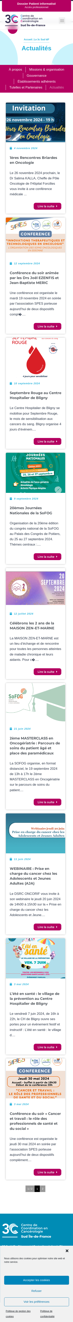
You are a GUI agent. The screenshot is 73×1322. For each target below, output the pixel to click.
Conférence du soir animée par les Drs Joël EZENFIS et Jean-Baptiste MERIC (34, 278)
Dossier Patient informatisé (36, 3)
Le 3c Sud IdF (41, 39)
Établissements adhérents (37, 81)
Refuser (36, 1290)
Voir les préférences (36, 1301)
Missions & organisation (46, 69)
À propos (15, 69)
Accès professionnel (36, 7)
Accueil (28, 39)
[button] (67, 1251)
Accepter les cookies (36, 1280)
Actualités (56, 87)
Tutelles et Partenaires (25, 87)
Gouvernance (37, 75)
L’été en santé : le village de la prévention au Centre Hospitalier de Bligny (34, 999)
